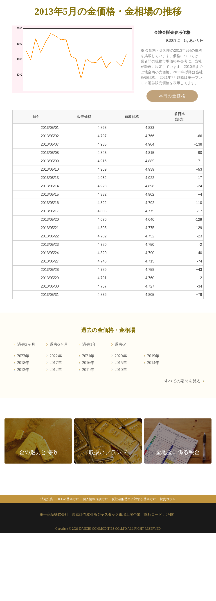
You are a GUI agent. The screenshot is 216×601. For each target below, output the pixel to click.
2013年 (23, 369)
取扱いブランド (108, 452)
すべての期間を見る (182, 381)
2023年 (23, 356)
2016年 (88, 362)
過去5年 (122, 344)
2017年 (56, 362)
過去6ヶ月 (59, 344)
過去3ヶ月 (26, 344)
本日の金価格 (172, 96)
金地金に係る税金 (178, 452)
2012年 (56, 369)
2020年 (121, 356)
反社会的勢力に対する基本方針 (134, 499)
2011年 (88, 369)
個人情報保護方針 (95, 499)
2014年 (153, 362)
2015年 (121, 362)
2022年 (56, 356)
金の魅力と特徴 (38, 452)
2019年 (153, 356)
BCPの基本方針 (68, 499)
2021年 (88, 356)
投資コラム (168, 499)
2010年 (121, 369)
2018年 (23, 362)
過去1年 (89, 344)
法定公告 (46, 499)
